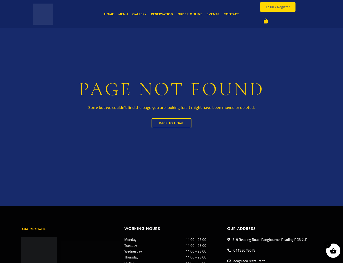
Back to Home (171, 123)
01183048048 (241, 250)
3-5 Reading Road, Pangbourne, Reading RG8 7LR (267, 239)
